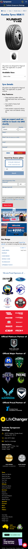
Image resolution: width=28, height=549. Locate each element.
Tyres (3, 472)
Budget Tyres (5, 519)
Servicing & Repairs (7, 496)
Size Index (4, 515)
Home (3, 11)
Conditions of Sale (20, 548)
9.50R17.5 (23, 248)
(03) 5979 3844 (10, 438)
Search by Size (6, 476)
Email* (4, 142)
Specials (4, 501)
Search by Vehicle (6, 474)
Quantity (21, 127)
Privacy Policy (9, 199)
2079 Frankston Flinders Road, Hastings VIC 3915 (14, 434)
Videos (4, 509)
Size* (3, 127)
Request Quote (7, 205)
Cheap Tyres (5, 520)
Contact (4, 503)
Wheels (4, 484)
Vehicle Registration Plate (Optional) (8, 181)
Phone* (10, 137)
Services (4, 490)
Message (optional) (7, 187)
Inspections (4, 494)
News (3, 507)
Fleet (3, 505)
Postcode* (5, 147)
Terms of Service (20, 199)
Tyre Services (5, 497)
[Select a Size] (14, 76)
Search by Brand (6, 478)
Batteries (4, 492)
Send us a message (10, 441)
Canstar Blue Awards (7, 517)
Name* (4, 132)
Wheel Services (6, 499)
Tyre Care (4, 480)
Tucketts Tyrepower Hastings (14, 5)
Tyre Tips (4, 482)
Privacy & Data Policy (10, 548)
